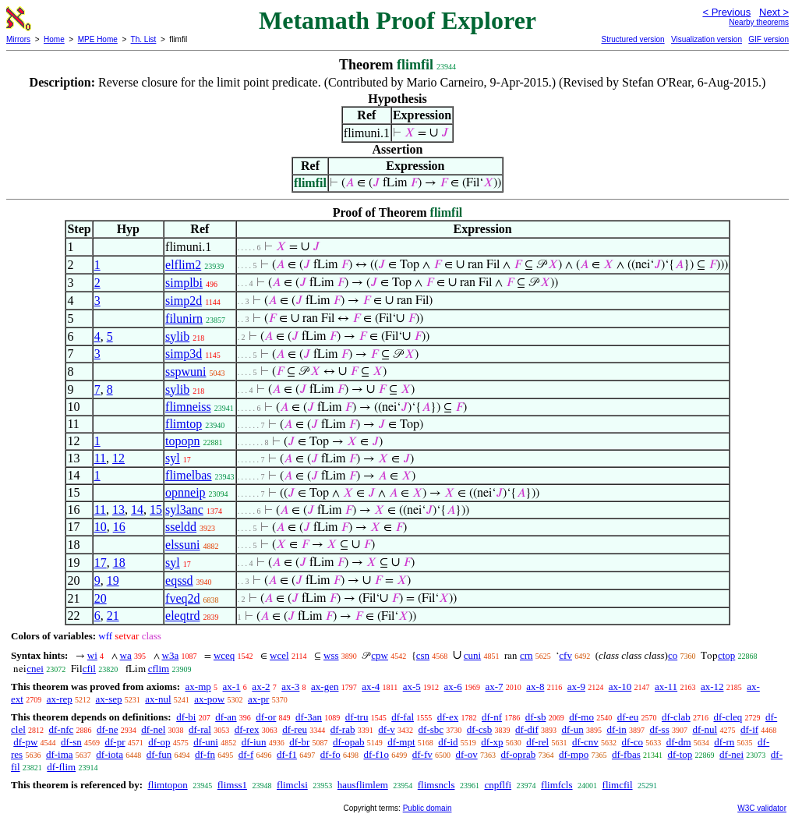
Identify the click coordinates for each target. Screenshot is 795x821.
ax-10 (620, 686)
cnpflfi (497, 785)
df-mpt (401, 742)
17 (100, 562)
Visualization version (706, 39)
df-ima (59, 754)
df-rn (724, 742)
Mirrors (18, 39)
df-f (246, 754)
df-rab (342, 729)
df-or (266, 717)
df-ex (447, 717)
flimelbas (188, 475)
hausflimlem (362, 785)
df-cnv (585, 742)
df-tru (357, 717)
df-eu (627, 717)
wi (92, 655)
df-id (448, 742)
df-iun (254, 742)
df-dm (678, 742)
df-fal (402, 717)
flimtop (183, 423)
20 (100, 598)
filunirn (184, 318)
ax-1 (232, 686)
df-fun (159, 754)
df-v (386, 729)
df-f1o (376, 754)
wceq (224, 655)
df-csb (480, 729)
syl (172, 458)
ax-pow (209, 699)
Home (54, 39)
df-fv (422, 754)
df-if (749, 729)
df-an (225, 717)
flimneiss (188, 406)
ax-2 (261, 686)
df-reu (294, 729)
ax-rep (59, 699)
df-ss (659, 729)
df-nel (153, 729)
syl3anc (184, 509)
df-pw (25, 742)
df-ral (200, 729)
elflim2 (183, 264)
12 (118, 458)
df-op (159, 742)
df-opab (348, 742)
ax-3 (290, 686)
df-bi (186, 717)
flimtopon (167, 785)
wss (331, 655)
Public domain (427, 808)
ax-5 (412, 686)
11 (100, 458)
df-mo (581, 717)
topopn (182, 441)
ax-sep (109, 699)
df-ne (107, 729)
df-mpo (573, 754)
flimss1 (232, 785)
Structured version (632, 39)
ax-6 (453, 686)
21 (113, 615)
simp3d (183, 353)
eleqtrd (182, 615)
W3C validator (761, 808)
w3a (170, 655)
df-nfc (61, 729)
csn (422, 655)
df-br (299, 742)
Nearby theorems (759, 22)
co (672, 655)
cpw (379, 655)
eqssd (179, 580)
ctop (726, 655)
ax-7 (494, 686)
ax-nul (158, 699)
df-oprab (517, 754)
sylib (177, 336)
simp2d (183, 300)
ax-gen (324, 686)
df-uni (205, 742)
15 (156, 509)
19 (113, 580)
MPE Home (98, 39)
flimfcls (556, 785)
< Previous (726, 12)
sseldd (180, 526)
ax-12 (712, 686)
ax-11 (666, 686)
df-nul (704, 729)
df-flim (61, 767)
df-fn (205, 754)
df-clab (676, 717)
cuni (472, 655)
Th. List (144, 39)
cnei (35, 668)
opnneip (185, 492)
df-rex (247, 729)
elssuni (182, 544)
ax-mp (198, 686)
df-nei (731, 754)
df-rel (537, 742)
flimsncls (436, 785)
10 (100, 526)
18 (119, 562)
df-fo (330, 754)
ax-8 (535, 686)
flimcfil (617, 785)
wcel (279, 655)
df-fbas (626, 754)
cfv (565, 655)
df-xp (492, 742)
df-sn (71, 742)
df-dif (527, 729)
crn (526, 655)
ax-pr (258, 699)
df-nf (492, 717)
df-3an (308, 717)
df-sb (535, 717)
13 (118, 509)
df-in (616, 729)
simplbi (184, 282)
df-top (680, 754)
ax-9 (576, 686)
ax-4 (371, 686)
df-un (572, 729)
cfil (89, 668)
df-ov (466, 754)
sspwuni (185, 371)
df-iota (109, 754)
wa (126, 655)
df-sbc (431, 729)
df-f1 (287, 754)
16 (119, 526)
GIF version (768, 39)
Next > (774, 12)
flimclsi (292, 785)
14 (137, 509)
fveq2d (182, 598)
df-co (632, 742)
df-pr (115, 742)
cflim (158, 668)
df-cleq (727, 717)
